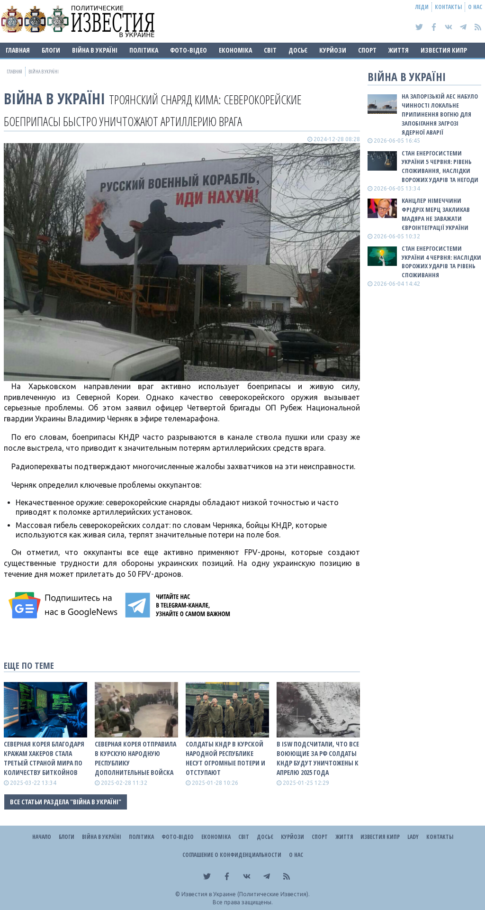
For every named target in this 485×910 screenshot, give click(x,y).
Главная (18, 50)
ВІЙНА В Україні (94, 50)
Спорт (367, 50)
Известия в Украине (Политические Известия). (245, 894)
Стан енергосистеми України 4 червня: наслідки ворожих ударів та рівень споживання (441, 262)
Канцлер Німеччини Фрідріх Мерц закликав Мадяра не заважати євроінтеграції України (436, 214)
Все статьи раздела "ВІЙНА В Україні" (65, 801)
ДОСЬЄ (297, 50)
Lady (413, 837)
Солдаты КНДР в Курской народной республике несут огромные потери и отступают (225, 758)
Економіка (235, 50)
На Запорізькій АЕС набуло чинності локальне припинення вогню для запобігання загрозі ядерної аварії (440, 114)
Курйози (332, 50)
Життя (398, 50)
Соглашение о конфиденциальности (231, 855)
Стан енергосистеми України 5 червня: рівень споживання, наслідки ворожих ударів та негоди (440, 166)
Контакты (448, 7)
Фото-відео (188, 50)
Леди (422, 7)
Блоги (51, 50)
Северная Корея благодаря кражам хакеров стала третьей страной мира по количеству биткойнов (44, 758)
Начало (41, 837)
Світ (270, 50)
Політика (143, 50)
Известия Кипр (444, 50)
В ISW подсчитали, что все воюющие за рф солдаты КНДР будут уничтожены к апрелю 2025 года (318, 758)
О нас (475, 7)
